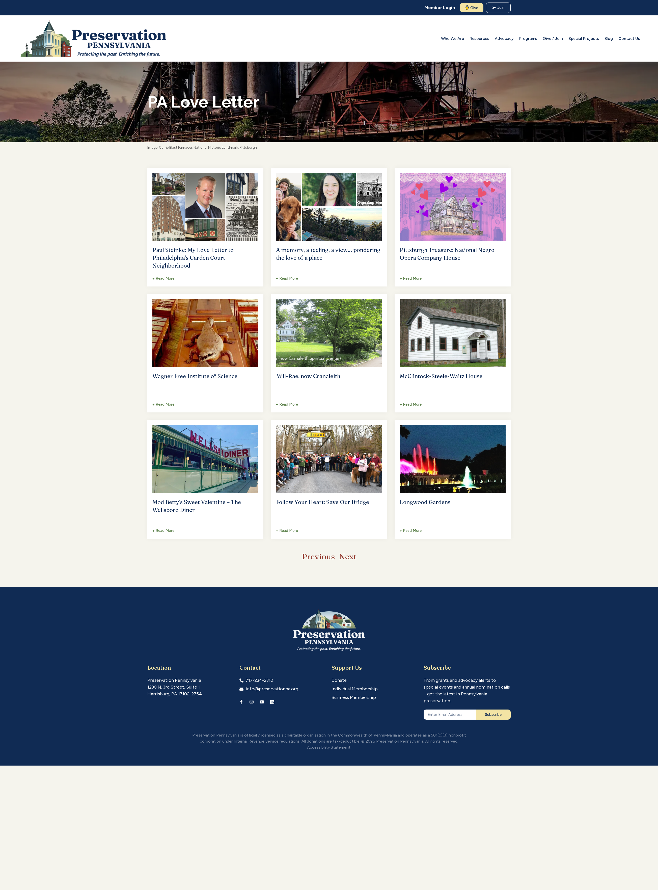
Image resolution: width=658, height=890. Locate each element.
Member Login (439, 7)
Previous (318, 556)
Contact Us (629, 38)
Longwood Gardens (425, 502)
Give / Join (553, 38)
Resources (479, 38)
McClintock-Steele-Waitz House (441, 376)
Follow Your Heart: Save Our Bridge (322, 502)
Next (347, 556)
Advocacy (504, 38)
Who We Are (452, 38)
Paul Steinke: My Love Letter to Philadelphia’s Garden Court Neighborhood (193, 257)
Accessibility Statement (328, 747)
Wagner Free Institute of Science (194, 376)
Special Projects (583, 38)
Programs (528, 38)
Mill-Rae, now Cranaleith (308, 376)
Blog (609, 38)
